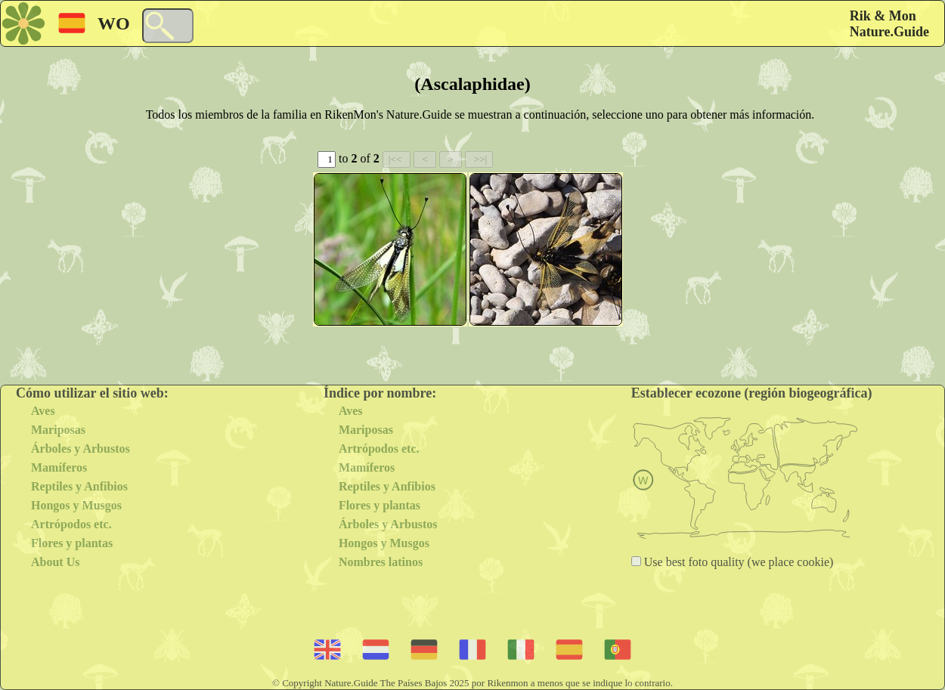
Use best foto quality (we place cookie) (737, 561)
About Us (55, 561)
